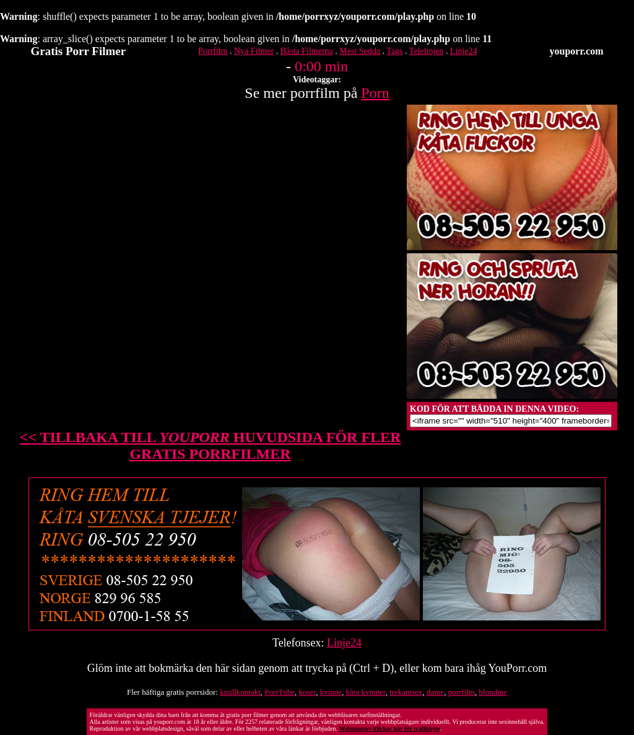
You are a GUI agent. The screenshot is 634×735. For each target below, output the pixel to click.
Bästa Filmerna (306, 51)
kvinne (331, 692)
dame (435, 692)
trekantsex (405, 692)
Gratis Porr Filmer (78, 51)
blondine (493, 692)
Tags (394, 51)
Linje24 (463, 51)
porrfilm (461, 692)
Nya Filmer (254, 51)
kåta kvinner (366, 692)
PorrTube (279, 692)
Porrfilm (212, 51)
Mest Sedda (359, 51)
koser (307, 692)
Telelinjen (426, 51)
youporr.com (577, 51)
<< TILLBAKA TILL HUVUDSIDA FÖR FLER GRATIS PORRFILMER (210, 445)
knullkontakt (240, 692)
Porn (375, 93)
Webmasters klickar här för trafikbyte (389, 728)
